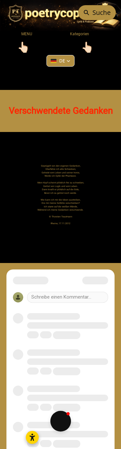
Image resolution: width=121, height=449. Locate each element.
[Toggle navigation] (23, 47)
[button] (60, 61)
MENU (26, 34)
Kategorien (75, 34)
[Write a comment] (67, 297)
